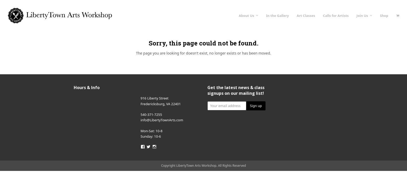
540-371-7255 (151, 114)
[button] (397, 15)
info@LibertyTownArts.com (162, 120)
